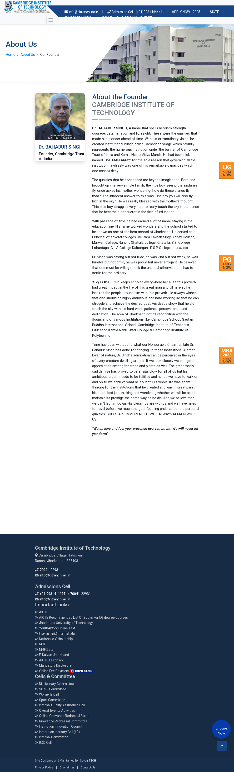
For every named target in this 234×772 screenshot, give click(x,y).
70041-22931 (50, 570)
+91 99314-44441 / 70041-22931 (65, 594)
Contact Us (88, 767)
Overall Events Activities (57, 710)
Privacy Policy (44, 767)
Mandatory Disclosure (55, 665)
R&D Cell (45, 742)
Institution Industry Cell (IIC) (59, 732)
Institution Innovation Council (60, 726)
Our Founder (50, 54)
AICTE (214, 12)
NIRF (42, 644)
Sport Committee (52, 700)
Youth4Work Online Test (57, 628)
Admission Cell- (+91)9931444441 (135, 12)
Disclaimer (67, 767)
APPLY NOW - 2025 (186, 12)
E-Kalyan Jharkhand (54, 655)
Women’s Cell (49, 694)
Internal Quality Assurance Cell (62, 705)
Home (10, 54)
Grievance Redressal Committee (63, 721)
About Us (27, 54)
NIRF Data (46, 649)
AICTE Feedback (51, 660)
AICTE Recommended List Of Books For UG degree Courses (83, 617)
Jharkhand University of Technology (66, 623)
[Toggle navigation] (50, 20)
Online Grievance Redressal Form (64, 716)
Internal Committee (53, 737)
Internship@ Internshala (57, 633)
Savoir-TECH (88, 760)
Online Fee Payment (66, 671)
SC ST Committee (52, 689)
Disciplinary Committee (56, 684)
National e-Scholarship (56, 639)
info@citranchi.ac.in (82, 12)
